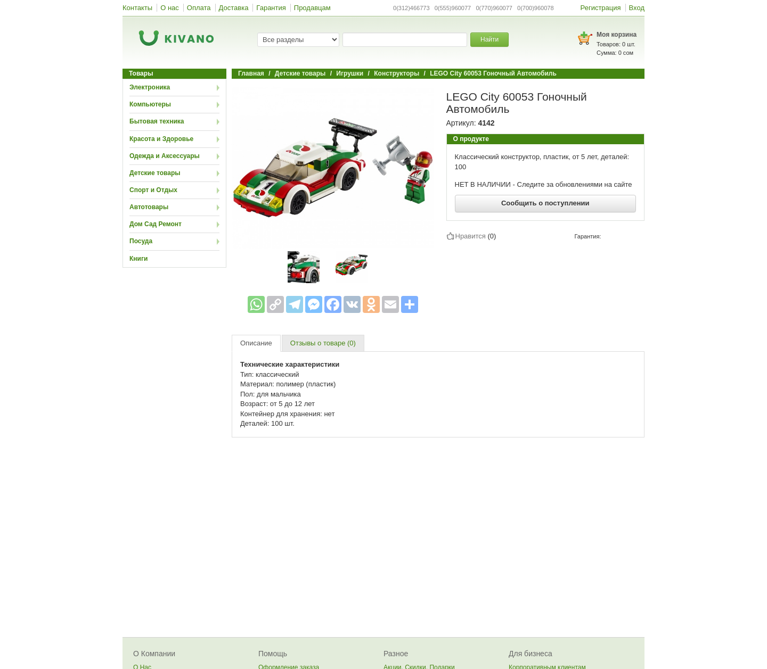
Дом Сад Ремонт (155, 224)
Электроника (149, 87)
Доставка (234, 8)
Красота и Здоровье (161, 139)
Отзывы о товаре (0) (323, 343)
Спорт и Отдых (153, 190)
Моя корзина (617, 34)
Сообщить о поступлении (545, 203)
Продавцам (312, 8)
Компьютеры (150, 104)
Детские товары (155, 173)
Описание (256, 343)
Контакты (137, 8)
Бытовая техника (156, 121)
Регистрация (601, 8)
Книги (138, 258)
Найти (489, 39)
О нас (169, 8)
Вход (636, 8)
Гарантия (270, 8)
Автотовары (148, 207)
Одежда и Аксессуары (164, 156)
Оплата (199, 8)
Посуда (140, 241)
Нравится (470, 236)
